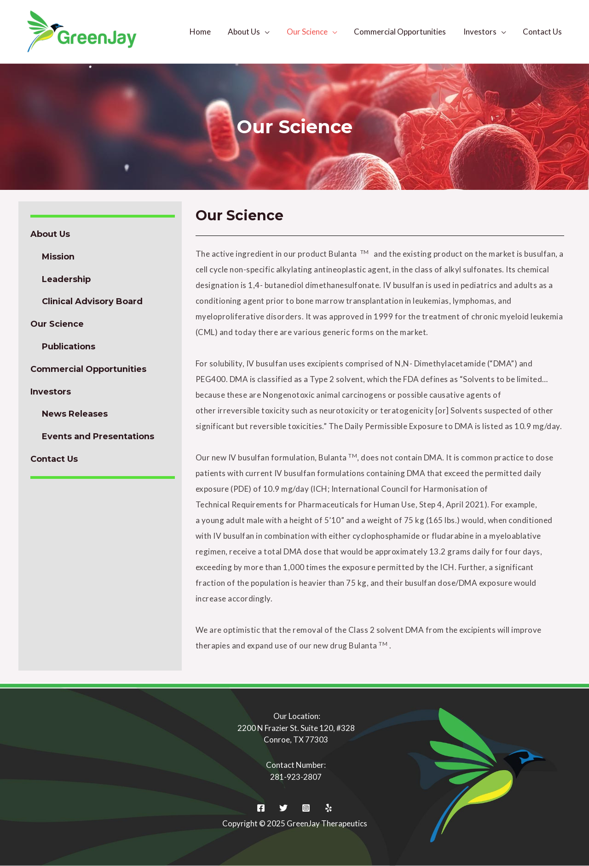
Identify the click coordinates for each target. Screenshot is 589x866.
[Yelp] (328, 808)
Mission (58, 257)
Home (208, 31)
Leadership (66, 279)
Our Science (312, 31)
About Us (251, 31)
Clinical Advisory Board (93, 301)
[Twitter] (283, 808)
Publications (69, 347)
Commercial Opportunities (404, 31)
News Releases (75, 414)
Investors (482, 31)
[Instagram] (306, 808)
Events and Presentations (98, 436)
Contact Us (543, 31)
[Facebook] (261, 808)
